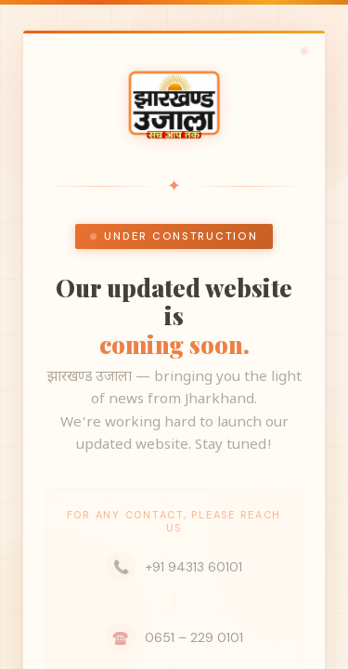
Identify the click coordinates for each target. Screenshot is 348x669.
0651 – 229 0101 (174, 637)
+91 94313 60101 (174, 567)
